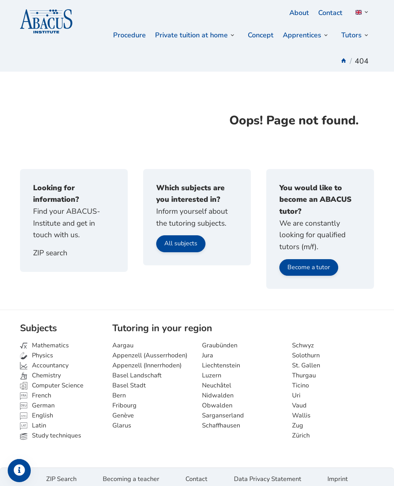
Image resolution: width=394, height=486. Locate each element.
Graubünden (219, 341)
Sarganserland (223, 411)
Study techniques (50, 431)
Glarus (121, 421)
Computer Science (51, 381)
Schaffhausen (221, 421)
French (35, 391)
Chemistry (40, 371)
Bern (119, 391)
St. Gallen (306, 361)
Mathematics (44, 341)
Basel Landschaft (137, 371)
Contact (329, 13)
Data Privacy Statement (267, 475)
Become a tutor (308, 263)
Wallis (301, 411)
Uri (296, 391)
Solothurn (306, 351)
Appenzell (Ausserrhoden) (149, 351)
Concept (257, 35)
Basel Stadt (129, 381)
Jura (207, 351)
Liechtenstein (221, 361)
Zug (297, 421)
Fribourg (124, 401)
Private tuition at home (185, 35)
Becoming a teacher (131, 475)
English (36, 411)
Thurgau (304, 371)
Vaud (299, 401)
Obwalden (217, 401)
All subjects (180, 239)
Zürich (301, 431)
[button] (360, 12)
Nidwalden (218, 391)
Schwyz (303, 341)
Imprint (337, 475)
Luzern (211, 371)
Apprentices (300, 35)
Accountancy (44, 361)
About (297, 13)
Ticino (300, 381)
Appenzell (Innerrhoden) (147, 361)
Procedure (121, 35)
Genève (123, 411)
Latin (33, 421)
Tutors (351, 35)
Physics (36, 351)
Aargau (123, 341)
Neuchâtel (216, 381)
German (37, 401)
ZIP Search (61, 475)
